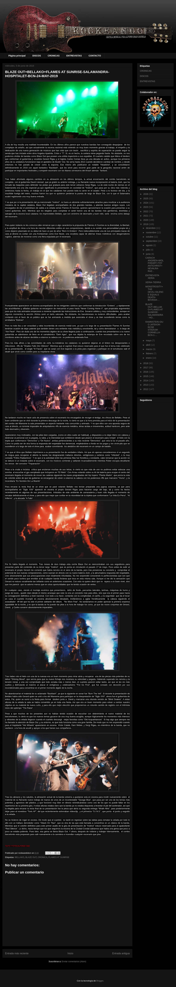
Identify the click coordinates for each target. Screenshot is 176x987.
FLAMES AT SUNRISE (58, 857)
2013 (146, 385)
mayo (149, 340)
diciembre (151, 228)
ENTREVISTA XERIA (152, 276)
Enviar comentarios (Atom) (74, 961)
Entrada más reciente (17, 953)
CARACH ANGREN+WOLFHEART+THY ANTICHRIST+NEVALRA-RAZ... (154, 264)
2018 (146, 363)
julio (148, 249)
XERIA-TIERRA (153, 282)
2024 (146, 202)
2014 (146, 380)
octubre (150, 236)
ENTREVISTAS (74, 55)
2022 (146, 211)
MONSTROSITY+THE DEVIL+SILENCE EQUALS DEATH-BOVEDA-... (154, 293)
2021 (146, 215)
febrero (149, 353)
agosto (149, 245)
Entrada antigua (121, 953)
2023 (146, 207)
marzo (149, 349)
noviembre (151, 232)
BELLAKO (19, 857)
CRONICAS (54, 55)
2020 (146, 220)
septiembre (151, 241)
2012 (146, 389)
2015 (146, 376)
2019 (146, 224)
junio (148, 254)
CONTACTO (94, 55)
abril (148, 345)
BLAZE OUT (31, 857)
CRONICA (42, 857)
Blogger (99, 981)
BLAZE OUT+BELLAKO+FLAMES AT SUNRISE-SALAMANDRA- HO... (154, 311)
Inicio (70, 953)
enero (149, 358)
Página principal (17, 55)
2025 (146, 198)
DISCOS (36, 55)
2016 (146, 372)
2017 (146, 367)
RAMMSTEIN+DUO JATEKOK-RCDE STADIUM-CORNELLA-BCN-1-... (154, 328)
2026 (146, 194)
